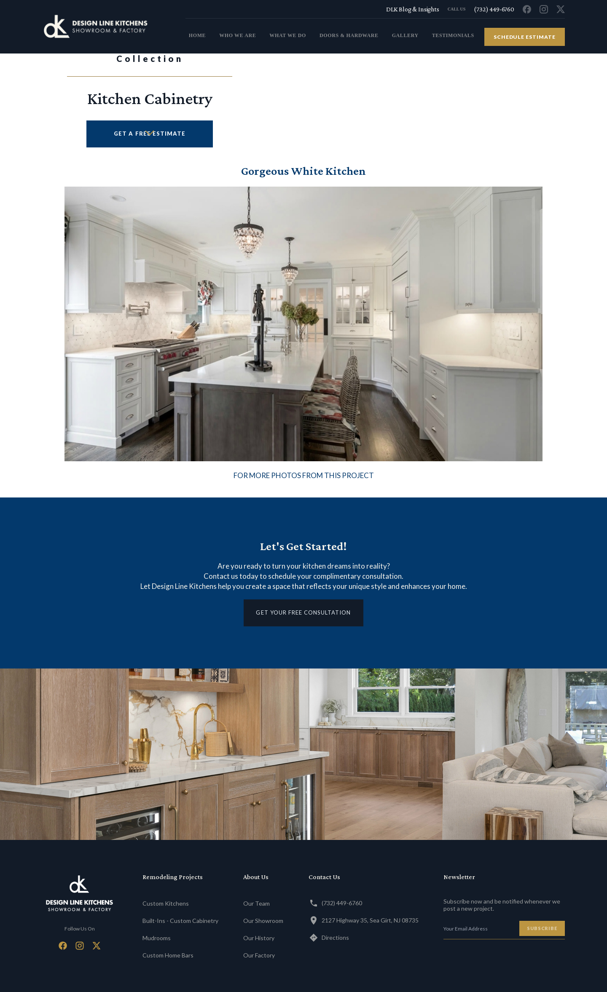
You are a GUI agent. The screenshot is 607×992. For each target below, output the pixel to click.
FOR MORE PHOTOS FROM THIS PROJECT (304, 475)
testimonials (453, 35)
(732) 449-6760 (335, 903)
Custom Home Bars (167, 955)
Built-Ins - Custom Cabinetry (180, 920)
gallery (405, 35)
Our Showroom (263, 920)
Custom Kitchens (165, 903)
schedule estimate (525, 37)
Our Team (256, 903)
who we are (237, 35)
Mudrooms (156, 937)
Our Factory (259, 955)
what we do (287, 35)
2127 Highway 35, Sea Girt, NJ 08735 (364, 920)
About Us (256, 876)
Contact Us (324, 876)
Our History (258, 937)
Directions (329, 938)
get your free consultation (303, 612)
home (197, 35)
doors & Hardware (349, 35)
